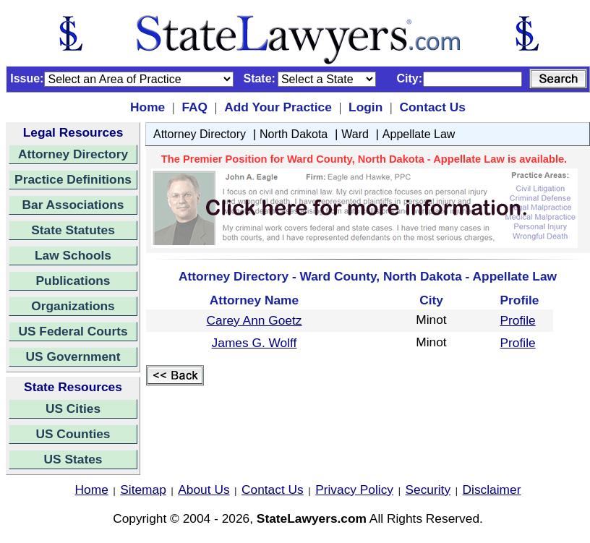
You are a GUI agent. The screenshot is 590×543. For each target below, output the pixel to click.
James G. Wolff (254, 342)
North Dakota (294, 134)
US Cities (73, 408)
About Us (203, 489)
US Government (73, 356)
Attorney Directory (73, 154)
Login (365, 107)
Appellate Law (419, 134)
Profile (518, 320)
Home (147, 107)
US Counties (72, 434)
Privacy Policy (354, 489)
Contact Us (432, 107)
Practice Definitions (73, 179)
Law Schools (73, 255)
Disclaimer (492, 489)
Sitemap (143, 489)
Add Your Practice (278, 107)
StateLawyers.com (312, 518)
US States (73, 459)
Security (428, 489)
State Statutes (73, 230)
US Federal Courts (72, 331)
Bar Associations (73, 204)
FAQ (194, 107)
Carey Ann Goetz (254, 320)
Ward (355, 134)
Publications (72, 280)
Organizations (73, 306)
